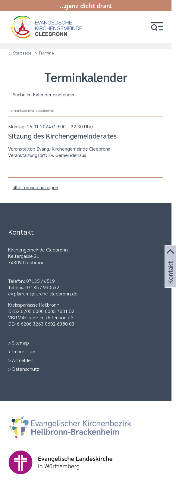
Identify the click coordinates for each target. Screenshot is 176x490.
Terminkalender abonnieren (31, 110)
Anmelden (22, 360)
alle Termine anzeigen (35, 187)
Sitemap (20, 342)
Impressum (23, 351)
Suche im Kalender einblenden (44, 94)
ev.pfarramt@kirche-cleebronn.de (42, 293)
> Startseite (20, 52)
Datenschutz (25, 369)
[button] (157, 27)
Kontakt (169, 280)
